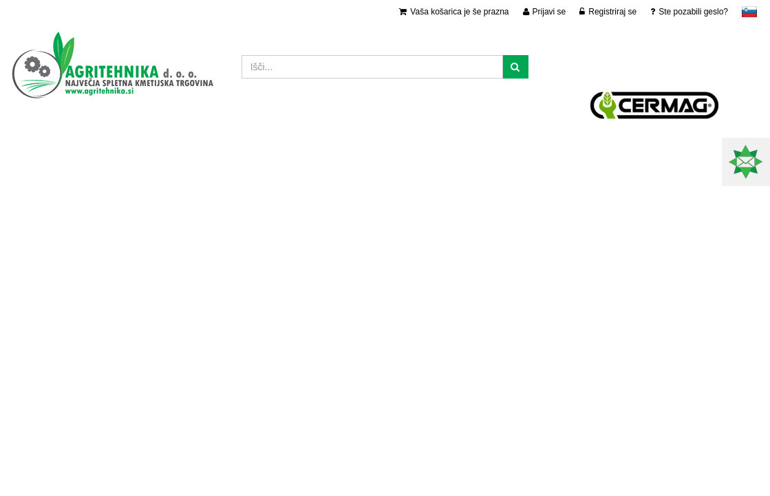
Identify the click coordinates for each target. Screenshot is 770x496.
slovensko (749, 11)
